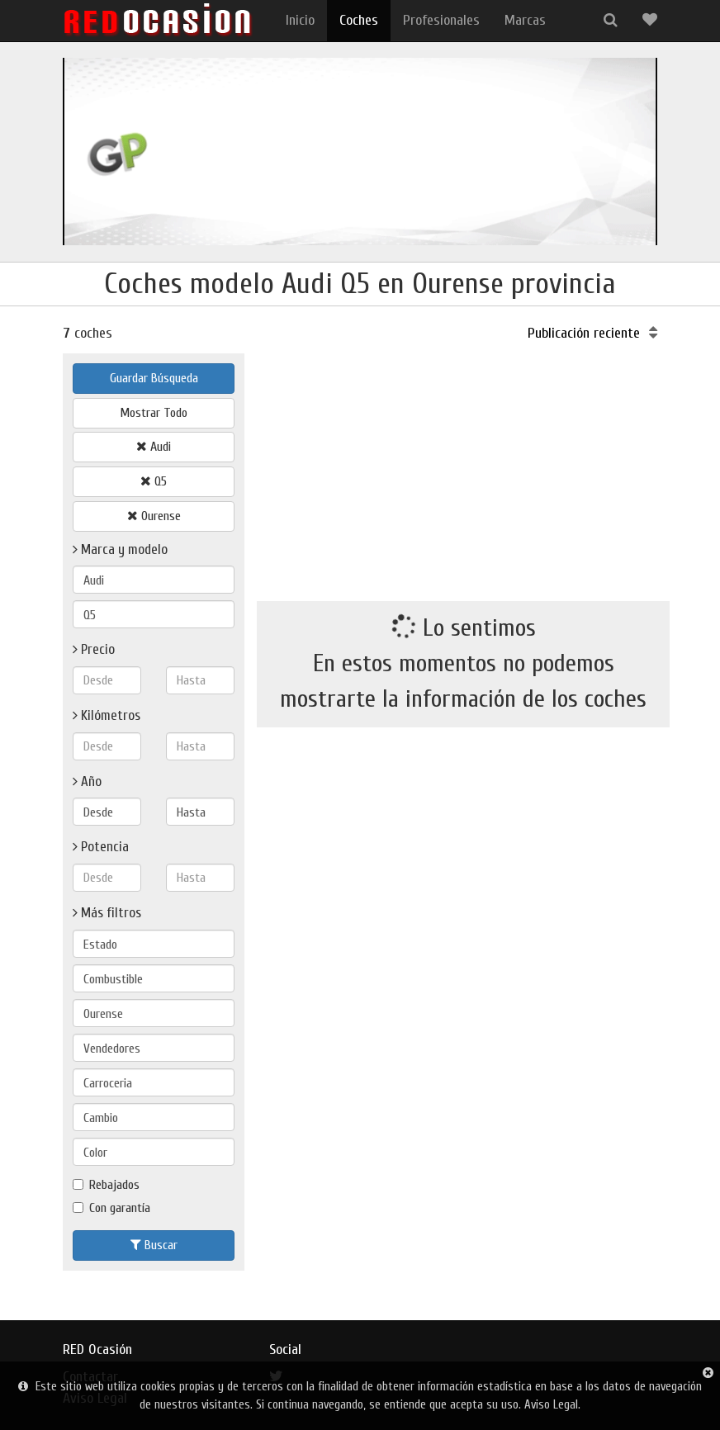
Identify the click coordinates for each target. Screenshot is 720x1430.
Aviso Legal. (552, 1405)
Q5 (153, 481)
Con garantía (111, 1207)
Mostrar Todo (153, 412)
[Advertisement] (463, 469)
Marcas (525, 20)
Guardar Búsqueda (154, 378)
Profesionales (441, 20)
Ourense (154, 516)
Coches (358, 20)
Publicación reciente (592, 333)
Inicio (300, 20)
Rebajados (106, 1184)
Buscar (154, 1245)
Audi (153, 446)
